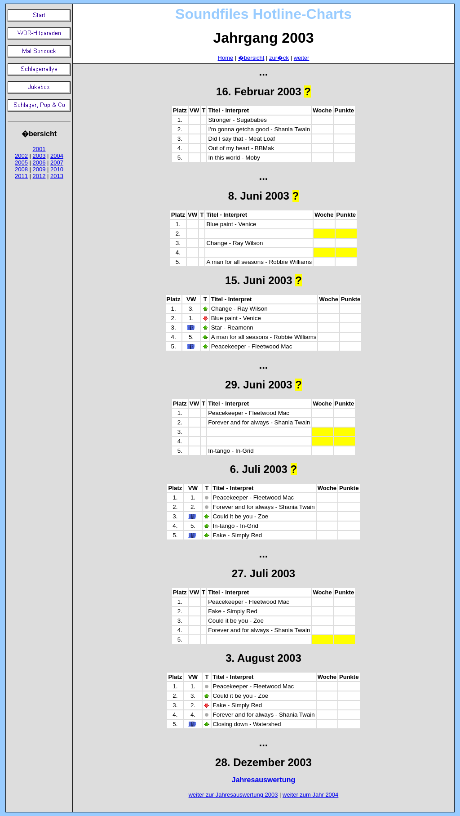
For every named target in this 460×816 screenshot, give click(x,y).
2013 (56, 176)
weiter (302, 57)
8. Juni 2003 (258, 196)
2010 (56, 169)
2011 (21, 176)
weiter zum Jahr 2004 (310, 794)
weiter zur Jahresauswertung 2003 (233, 794)
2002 (21, 155)
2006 (39, 162)
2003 (39, 155)
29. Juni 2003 (258, 385)
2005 (21, 162)
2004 (56, 155)
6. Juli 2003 (259, 469)
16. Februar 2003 (258, 91)
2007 (56, 162)
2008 (21, 169)
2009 (39, 169)
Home (226, 57)
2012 (39, 176)
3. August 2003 (263, 658)
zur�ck (279, 57)
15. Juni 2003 (258, 280)
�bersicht (251, 57)
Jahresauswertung (263, 780)
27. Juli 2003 (263, 573)
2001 (39, 149)
